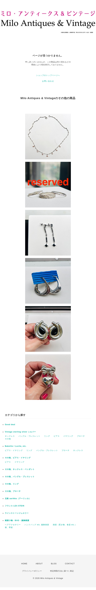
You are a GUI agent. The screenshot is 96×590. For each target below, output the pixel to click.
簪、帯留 (9, 527)
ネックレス (10, 436)
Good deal (10, 424)
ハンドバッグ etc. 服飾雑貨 (36, 525)
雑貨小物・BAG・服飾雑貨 (17, 520)
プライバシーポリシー (32, 571)
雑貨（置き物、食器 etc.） (65, 525)
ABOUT (39, 564)
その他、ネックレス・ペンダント (20, 469)
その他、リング (12, 484)
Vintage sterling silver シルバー (20, 432)
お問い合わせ (48, 81)
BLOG (54, 564)
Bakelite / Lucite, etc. (16, 446)
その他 (8, 439)
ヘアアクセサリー (13, 525)
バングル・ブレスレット (29, 436)
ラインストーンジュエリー (17, 513)
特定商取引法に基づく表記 (62, 571)
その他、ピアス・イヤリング (18, 458)
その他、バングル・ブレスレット (20, 477)
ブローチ (81, 436)
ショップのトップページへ (48, 75)
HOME (24, 564)
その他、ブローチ (13, 491)
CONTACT (70, 564)
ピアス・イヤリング (14, 450)
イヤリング (68, 436)
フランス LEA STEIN (14, 506)
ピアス (57, 436)
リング (47, 436)
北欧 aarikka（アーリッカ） (18, 498)
